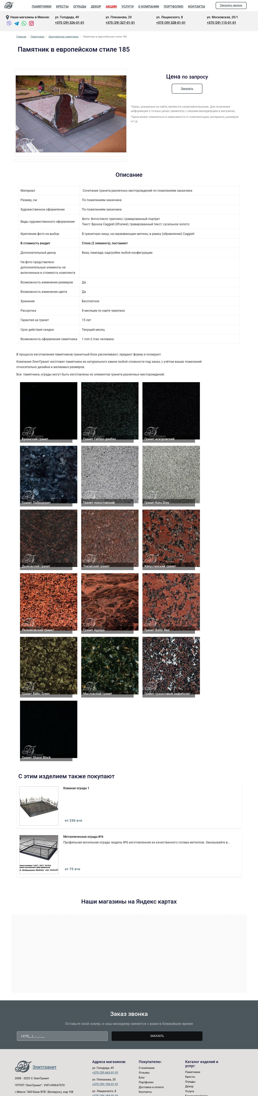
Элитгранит (45, 1090)
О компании (147, 1091)
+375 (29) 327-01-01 (120, 23)
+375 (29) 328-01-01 (170, 23)
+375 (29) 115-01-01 (221, 23)
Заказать (187, 88)
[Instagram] (31, 24)
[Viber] (9, 24)
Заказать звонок (231, 5)
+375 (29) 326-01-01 (69, 23)
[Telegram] (16, 24)
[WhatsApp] (24, 24)
